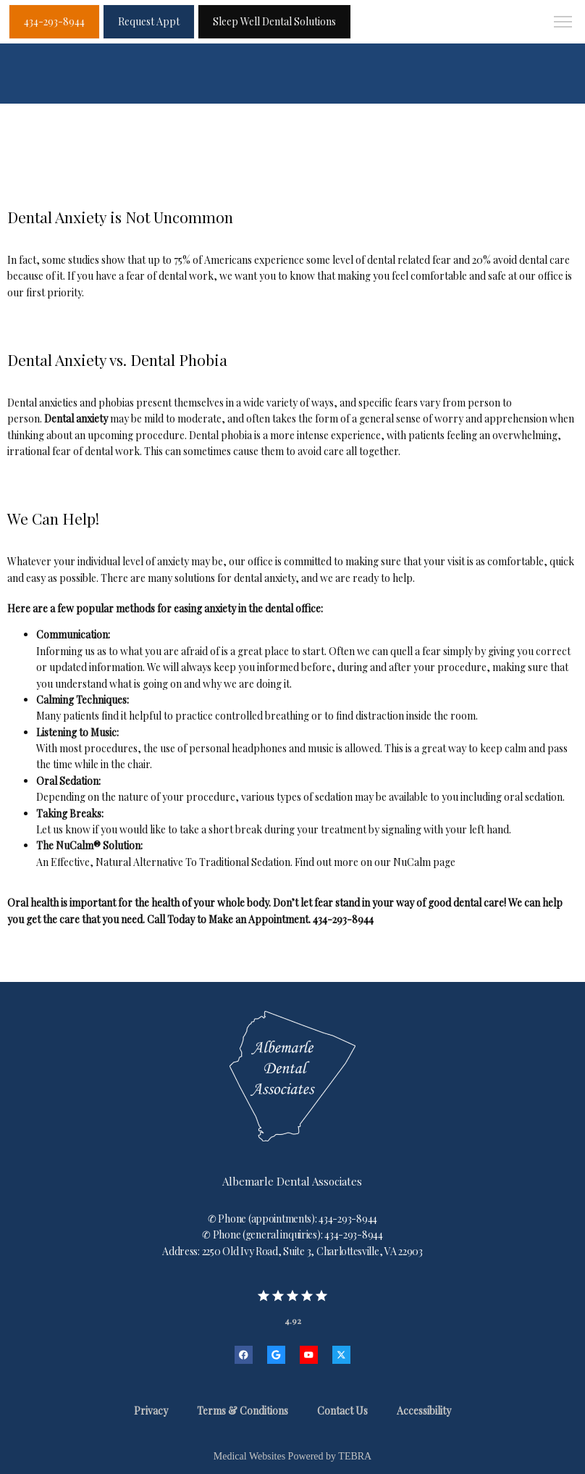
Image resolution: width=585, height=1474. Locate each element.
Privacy (151, 1410)
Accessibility (424, 1410)
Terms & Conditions (242, 1410)
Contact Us (342, 1410)
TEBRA (354, 1456)
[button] (563, 23)
